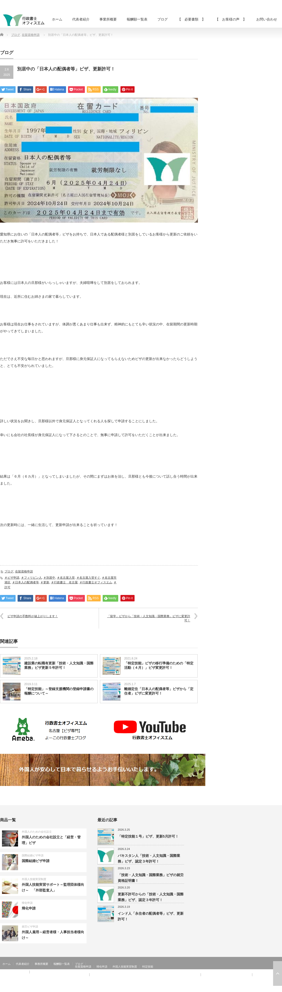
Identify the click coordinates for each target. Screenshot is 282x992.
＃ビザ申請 (11, 577)
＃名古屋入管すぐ (88, 577)
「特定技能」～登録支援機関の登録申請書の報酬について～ (59, 691)
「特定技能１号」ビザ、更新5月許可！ (148, 836)
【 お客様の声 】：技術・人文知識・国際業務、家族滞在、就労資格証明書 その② (145, 974)
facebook (279, 988)
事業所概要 (108, 19)
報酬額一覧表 (137, 19)
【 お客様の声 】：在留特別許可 (24, 977)
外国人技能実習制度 (34, 879)
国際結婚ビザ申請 (33, 855)
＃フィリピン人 (31, 577)
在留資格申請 (31, 35)
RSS (265, 988)
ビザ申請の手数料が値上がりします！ (32, 616)
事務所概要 (41, 963)
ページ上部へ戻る (277, 973)
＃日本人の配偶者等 (25, 582)
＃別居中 (49, 577)
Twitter (272, 988)
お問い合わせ (266, 19)
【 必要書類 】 (191, 19)
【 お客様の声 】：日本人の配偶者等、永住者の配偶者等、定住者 (44, 974)
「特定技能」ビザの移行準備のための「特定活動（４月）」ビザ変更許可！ (158, 665)
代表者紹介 (81, 19)
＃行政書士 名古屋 (64, 582)
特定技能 (147, 966)
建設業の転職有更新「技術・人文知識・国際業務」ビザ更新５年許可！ (59, 665)
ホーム (57, 19)
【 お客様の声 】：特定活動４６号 (226, 974)
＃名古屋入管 (66, 577)
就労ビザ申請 (30, 926)
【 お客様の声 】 (230, 19)
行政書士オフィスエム (242, 988)
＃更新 (44, 582)
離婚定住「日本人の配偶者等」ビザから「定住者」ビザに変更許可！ (158, 691)
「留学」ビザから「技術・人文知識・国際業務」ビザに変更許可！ (148, 618)
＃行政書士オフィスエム (95, 582)
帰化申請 (27, 902)
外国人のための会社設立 (37, 831)
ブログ (162, 19)
